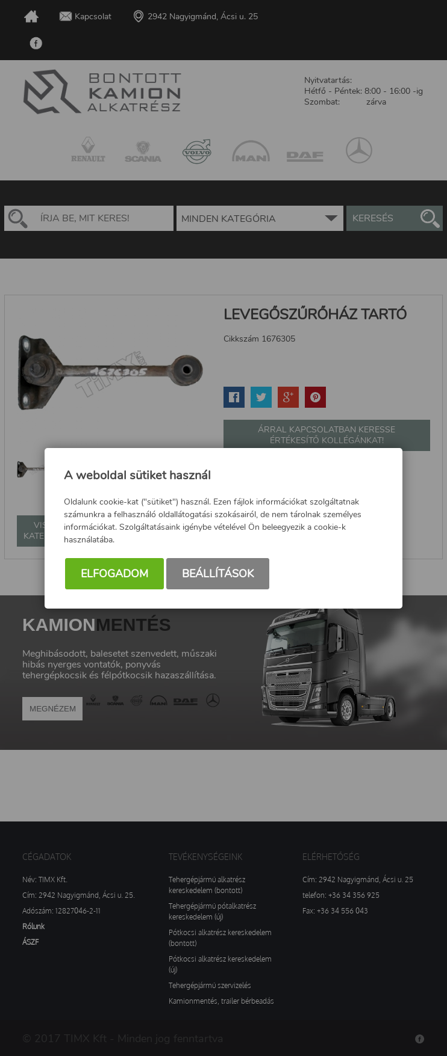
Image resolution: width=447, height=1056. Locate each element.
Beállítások (218, 573)
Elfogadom (114, 573)
